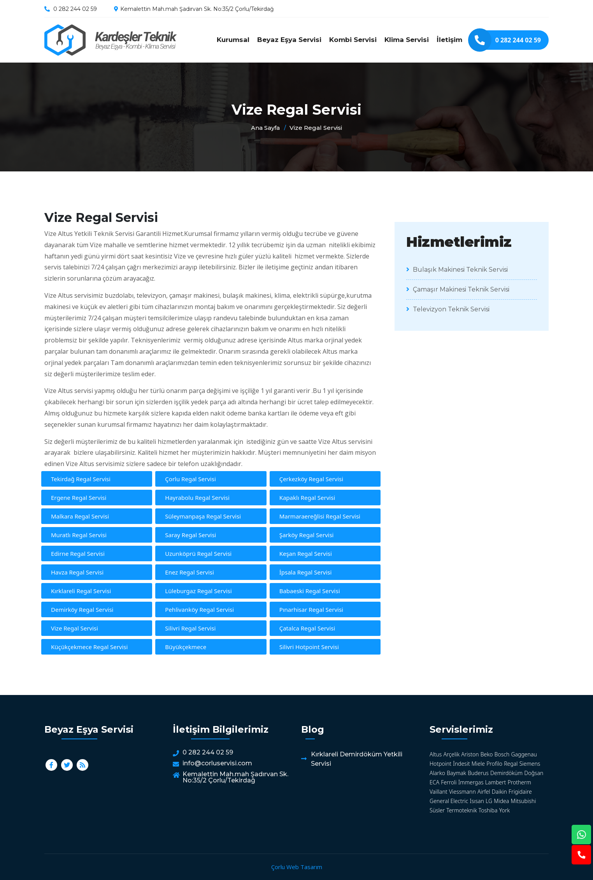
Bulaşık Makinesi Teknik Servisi (457, 269)
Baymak (456, 773)
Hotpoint (440, 763)
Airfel (483, 791)
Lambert (495, 782)
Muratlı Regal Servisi (79, 535)
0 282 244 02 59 (75, 8)
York (504, 810)
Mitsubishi (523, 801)
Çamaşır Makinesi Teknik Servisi (457, 289)
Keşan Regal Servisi (305, 553)
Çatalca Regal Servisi (307, 628)
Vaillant (438, 791)
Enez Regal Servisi (189, 572)
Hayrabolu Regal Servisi (197, 497)
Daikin (499, 791)
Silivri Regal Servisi (190, 628)
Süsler (437, 810)
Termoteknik (461, 810)
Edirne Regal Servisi (78, 553)
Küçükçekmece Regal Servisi (89, 647)
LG (489, 801)
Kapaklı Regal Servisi (307, 497)
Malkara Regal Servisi (80, 516)
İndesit (461, 763)
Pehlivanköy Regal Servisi (199, 609)
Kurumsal (233, 40)
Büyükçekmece (185, 647)
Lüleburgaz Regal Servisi (198, 591)
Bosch (502, 754)
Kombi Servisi (353, 40)
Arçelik (452, 754)
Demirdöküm (506, 773)
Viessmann (462, 791)
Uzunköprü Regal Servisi (198, 553)
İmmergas (471, 782)
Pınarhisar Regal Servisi (311, 609)
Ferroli (448, 782)
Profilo (494, 763)
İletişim (449, 40)
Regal (511, 763)
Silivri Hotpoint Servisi (309, 647)
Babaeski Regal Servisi (309, 591)
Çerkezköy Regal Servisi (311, 479)
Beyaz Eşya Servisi (289, 40)
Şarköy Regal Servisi (306, 535)
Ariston (470, 754)
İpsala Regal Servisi (305, 572)
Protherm (520, 782)
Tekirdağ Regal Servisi (81, 479)
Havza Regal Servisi (77, 572)
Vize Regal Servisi (110, 40)
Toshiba (488, 810)
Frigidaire (520, 791)
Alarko (437, 773)
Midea (501, 801)
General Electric (449, 801)
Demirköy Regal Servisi (82, 609)
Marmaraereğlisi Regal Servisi (319, 516)
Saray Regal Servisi (190, 535)
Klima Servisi (406, 40)
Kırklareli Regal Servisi (81, 591)
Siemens (529, 763)
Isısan (477, 801)
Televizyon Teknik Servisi (447, 309)
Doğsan (533, 773)
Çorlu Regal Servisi (190, 479)
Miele (478, 763)
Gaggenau (524, 754)
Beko (487, 754)
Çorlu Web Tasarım (296, 867)
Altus (436, 754)
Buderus (478, 773)
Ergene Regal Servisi (78, 497)
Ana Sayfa (265, 127)
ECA (434, 782)
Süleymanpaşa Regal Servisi (203, 516)
